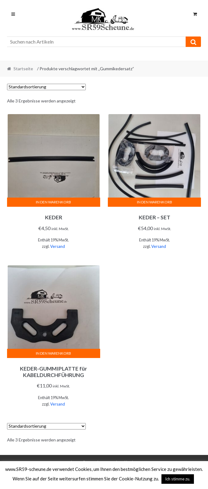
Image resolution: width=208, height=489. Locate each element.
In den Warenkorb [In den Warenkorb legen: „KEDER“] (53, 202)
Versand (57, 246)
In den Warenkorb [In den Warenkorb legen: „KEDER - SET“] (154, 202)
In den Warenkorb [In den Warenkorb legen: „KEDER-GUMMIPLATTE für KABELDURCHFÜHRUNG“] (53, 353)
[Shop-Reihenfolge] (46, 87)
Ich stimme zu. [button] (177, 478)
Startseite (23, 68)
